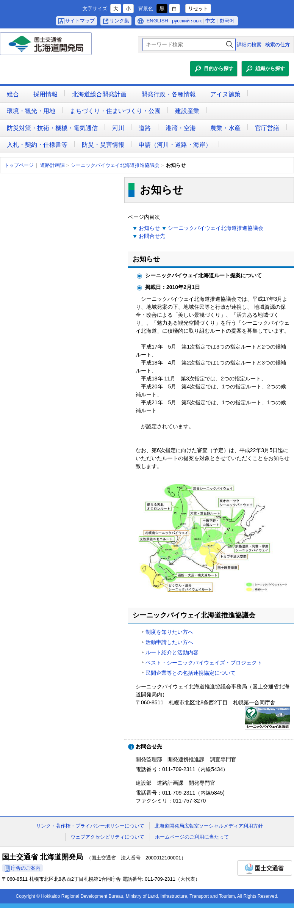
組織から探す (270, 68)
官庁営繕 (267, 128)
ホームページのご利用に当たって (192, 837)
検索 (229, 44)
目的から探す (218, 68)
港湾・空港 (181, 128)
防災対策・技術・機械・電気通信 (52, 128)
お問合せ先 (152, 236)
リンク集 (119, 21)
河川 (118, 128)
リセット (198, 8)
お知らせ (149, 228)
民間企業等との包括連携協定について (190, 673)
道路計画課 (52, 165)
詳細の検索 (249, 44)
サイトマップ (80, 21)
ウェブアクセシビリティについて (107, 837)
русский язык (187, 21)
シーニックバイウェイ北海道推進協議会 (115, 165)
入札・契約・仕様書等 (37, 144)
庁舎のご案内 (26, 868)
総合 (13, 94)
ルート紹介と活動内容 (172, 652)
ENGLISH (157, 21)
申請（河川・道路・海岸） (175, 144)
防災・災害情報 (103, 144)
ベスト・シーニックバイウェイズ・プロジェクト (203, 663)
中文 (210, 21)
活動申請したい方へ (169, 642)
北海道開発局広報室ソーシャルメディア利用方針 (209, 826)
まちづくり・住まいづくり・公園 (115, 111)
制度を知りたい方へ (169, 632)
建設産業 (187, 111)
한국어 (226, 21)
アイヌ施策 (225, 94)
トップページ (19, 165)
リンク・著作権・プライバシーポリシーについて (90, 826)
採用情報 (45, 94)
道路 (145, 128)
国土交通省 (264, 868)
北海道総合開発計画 (99, 94)
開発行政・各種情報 (168, 94)
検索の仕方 (277, 44)
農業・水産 (225, 128)
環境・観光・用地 (31, 111)
